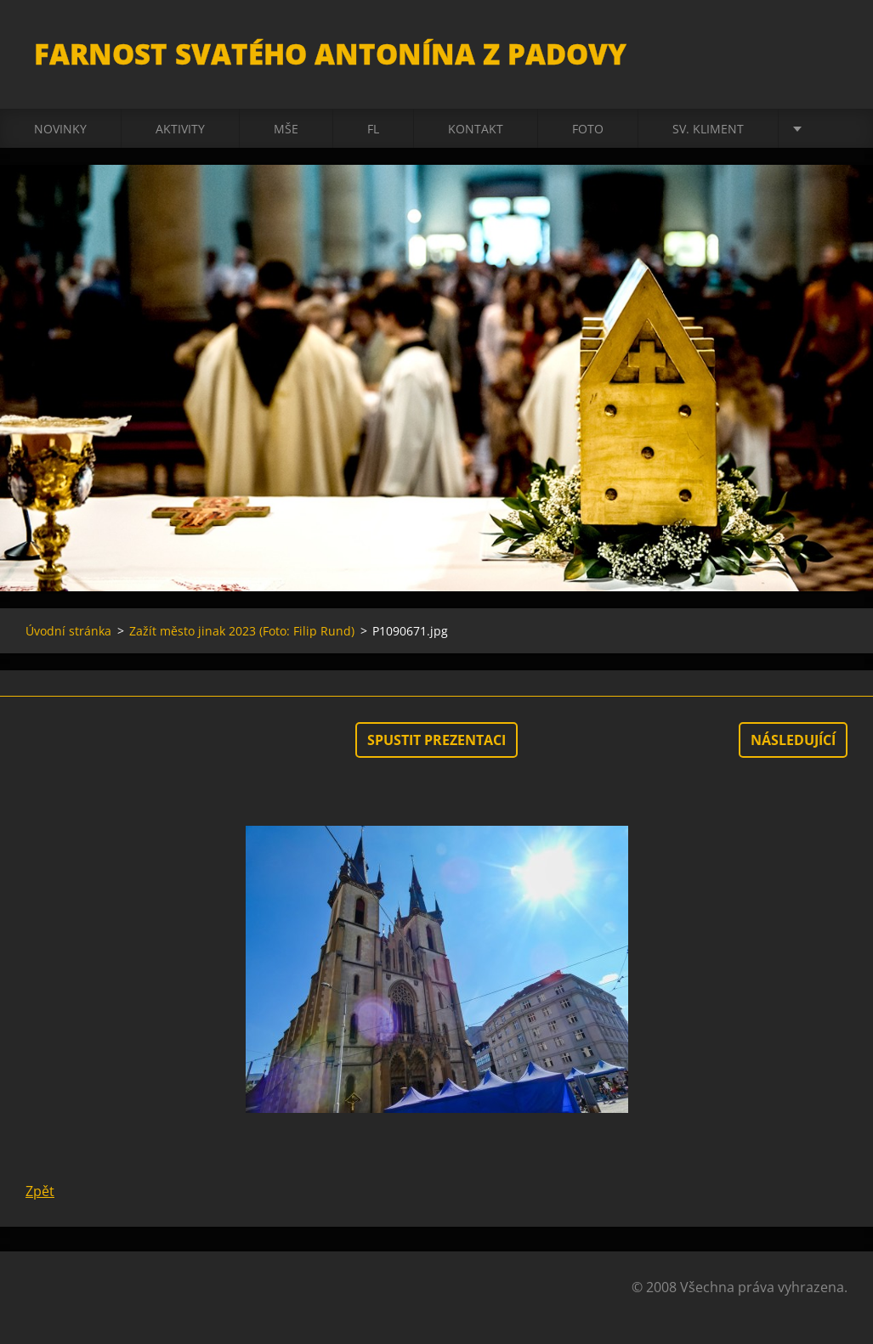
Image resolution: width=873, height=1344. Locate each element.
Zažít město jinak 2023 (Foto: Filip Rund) (241, 631)
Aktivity (180, 129)
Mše (286, 129)
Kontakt (475, 129)
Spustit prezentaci (436, 740)
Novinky (60, 129)
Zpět (40, 1191)
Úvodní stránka (68, 631)
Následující (793, 740)
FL (373, 129)
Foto (588, 129)
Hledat (829, 49)
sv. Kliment (708, 129)
